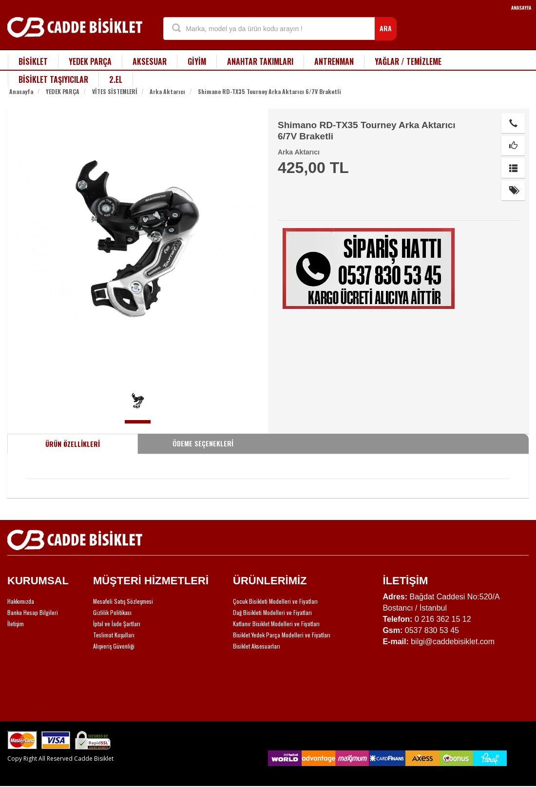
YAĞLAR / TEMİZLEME (408, 61)
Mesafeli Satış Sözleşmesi (123, 601)
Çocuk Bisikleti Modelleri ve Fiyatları (275, 601)
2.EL (115, 79)
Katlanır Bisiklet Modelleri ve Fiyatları (276, 623)
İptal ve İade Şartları (116, 623)
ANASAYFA (521, 7)
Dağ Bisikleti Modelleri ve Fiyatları (272, 612)
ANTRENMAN (334, 61)
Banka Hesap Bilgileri (32, 612)
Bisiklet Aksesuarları (256, 646)
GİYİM (197, 61)
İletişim (15, 623)
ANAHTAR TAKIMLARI (260, 61)
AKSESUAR (150, 61)
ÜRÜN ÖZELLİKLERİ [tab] (72, 444)
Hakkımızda (20, 601)
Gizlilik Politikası (112, 612)
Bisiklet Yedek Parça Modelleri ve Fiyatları (281, 635)
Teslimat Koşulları (113, 635)
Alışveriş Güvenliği (113, 646)
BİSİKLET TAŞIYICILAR (53, 79)
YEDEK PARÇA (90, 61)
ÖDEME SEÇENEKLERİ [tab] (202, 443)
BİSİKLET (33, 61)
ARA (386, 28)
